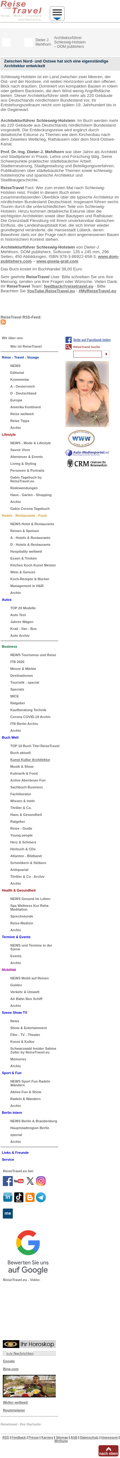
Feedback (19, 1437)
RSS (5, 1437)
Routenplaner (14, 1410)
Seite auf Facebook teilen (92, 340)
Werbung (61, 1441)
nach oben (108, 1453)
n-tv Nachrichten (19, 1353)
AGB (73, 1437)
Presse (34, 1437)
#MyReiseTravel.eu (97, 291)
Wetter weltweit (15, 1402)
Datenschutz (89, 1437)
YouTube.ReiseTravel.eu (51, 291)
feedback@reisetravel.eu (69, 286)
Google (9, 1361)
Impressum (109, 1437)
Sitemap (62, 1437)
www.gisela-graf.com (57, 261)
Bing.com (10, 1369)
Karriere (47, 1437)
